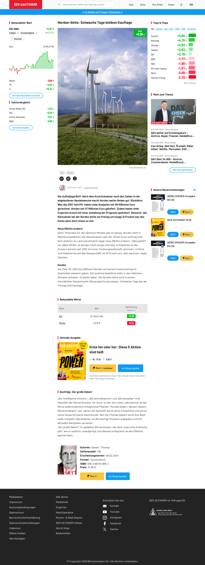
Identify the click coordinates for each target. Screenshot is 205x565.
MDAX (177, 28)
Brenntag (155, 40)
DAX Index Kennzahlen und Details (26, 95)
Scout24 (154, 36)
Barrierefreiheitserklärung (24, 517)
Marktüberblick (64, 512)
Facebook (112, 523)
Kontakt (111, 505)
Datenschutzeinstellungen (24, 522)
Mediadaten (16, 496)
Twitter (110, 529)
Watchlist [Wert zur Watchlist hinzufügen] (18, 38)
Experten (61, 507)
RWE (153, 63)
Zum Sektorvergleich (20, 127)
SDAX (183, 28)
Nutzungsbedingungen (22, 507)
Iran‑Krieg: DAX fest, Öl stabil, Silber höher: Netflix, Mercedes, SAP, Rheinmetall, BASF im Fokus (172, 148)
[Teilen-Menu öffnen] (61, 179)
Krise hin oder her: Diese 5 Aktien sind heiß (115, 349)
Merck (153, 73)
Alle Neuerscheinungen (191, 189)
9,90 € (173, 212)
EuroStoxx (191, 28)
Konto (102, 378)
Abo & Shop (62, 528)
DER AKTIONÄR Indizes (69, 522)
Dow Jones (169, 28)
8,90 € (173, 234)
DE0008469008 (29, 33)
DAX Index (14, 28)
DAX (62, 172)
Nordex (70, 172)
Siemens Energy (158, 77)
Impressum (15, 502)
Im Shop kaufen (130, 368)
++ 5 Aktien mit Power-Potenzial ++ (102, 12)
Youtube (111, 511)
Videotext (15, 528)
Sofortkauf (102, 368)
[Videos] (171, 4)
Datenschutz (16, 512)
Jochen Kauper (91, 187)
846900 (14, 33)
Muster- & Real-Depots (69, 517)
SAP (152, 54)
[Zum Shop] (131, 4)
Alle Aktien (62, 496)
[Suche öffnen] (59, 4)
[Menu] (191, 4)
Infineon (154, 45)
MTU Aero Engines (159, 68)
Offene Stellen (17, 533)
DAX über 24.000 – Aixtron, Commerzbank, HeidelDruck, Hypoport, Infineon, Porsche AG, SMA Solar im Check (172, 161)
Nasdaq (159, 28)
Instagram (112, 517)
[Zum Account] (142, 4)
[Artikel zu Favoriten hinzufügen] (75, 178)
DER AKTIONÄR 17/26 (179, 219)
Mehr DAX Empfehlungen (183, 169)
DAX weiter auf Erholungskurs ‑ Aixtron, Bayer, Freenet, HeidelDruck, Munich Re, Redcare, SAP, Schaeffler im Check (173, 134)
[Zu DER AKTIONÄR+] (157, 4)
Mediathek (62, 502)
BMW (153, 59)
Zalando (154, 50)
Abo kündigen (17, 538)
